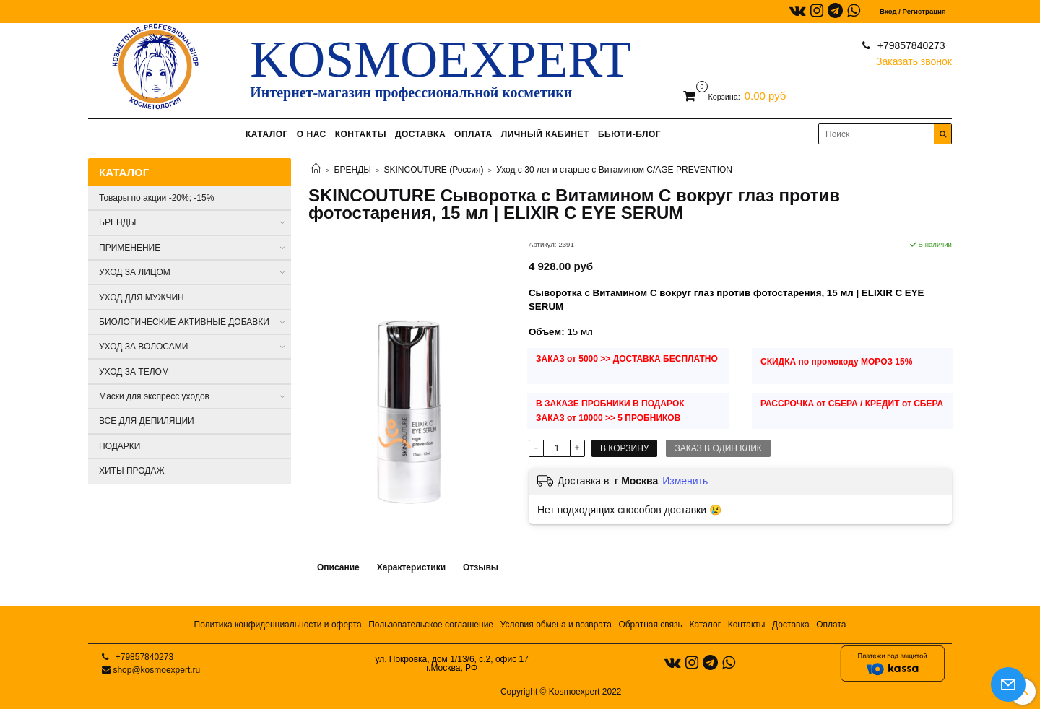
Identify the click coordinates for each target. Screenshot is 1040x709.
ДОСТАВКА (420, 134)
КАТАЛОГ (267, 134)
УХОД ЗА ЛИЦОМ (134, 272)
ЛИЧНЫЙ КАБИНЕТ (545, 134)
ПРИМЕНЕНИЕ (129, 248)
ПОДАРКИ (119, 446)
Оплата (831, 624)
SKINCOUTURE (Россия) (434, 170)
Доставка (791, 624)
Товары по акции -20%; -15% (156, 198)
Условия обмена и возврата (556, 624)
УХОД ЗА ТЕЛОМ (134, 372)
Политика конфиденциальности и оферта (278, 624)
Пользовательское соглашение (430, 624)
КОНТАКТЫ (360, 134)
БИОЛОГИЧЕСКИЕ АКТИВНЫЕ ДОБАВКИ (184, 322)
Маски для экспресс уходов (154, 396)
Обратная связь (650, 624)
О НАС (311, 134)
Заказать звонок (914, 58)
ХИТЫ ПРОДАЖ (132, 471)
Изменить (685, 481)
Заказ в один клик (718, 448)
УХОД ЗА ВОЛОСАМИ (143, 347)
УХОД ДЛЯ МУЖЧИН (141, 297)
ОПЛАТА (473, 134)
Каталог (705, 624)
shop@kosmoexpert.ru (156, 670)
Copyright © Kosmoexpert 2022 (561, 691)
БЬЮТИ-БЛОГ (629, 134)
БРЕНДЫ (352, 170)
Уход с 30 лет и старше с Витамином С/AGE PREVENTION (614, 170)
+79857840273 (910, 45)
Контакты (747, 624)
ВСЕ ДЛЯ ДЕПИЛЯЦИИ (146, 421)
